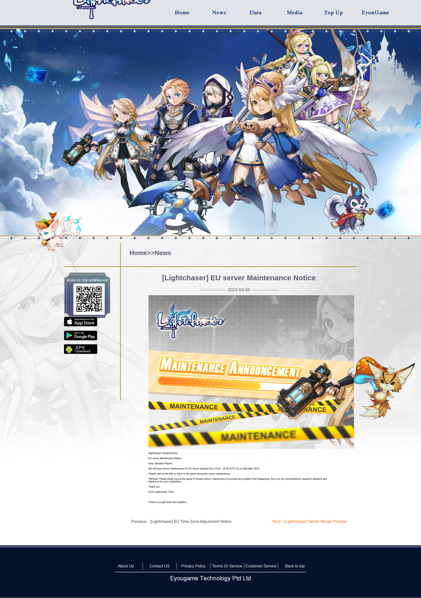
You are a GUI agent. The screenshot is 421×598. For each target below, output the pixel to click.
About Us (126, 566)
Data (268, 15)
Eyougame (380, 15)
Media (305, 15)
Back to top (295, 566)
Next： (309, 521)
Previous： (181, 521)
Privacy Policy (193, 566)
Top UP (342, 15)
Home (138, 253)
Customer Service (260, 566)
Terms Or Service (227, 566)
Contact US (160, 566)
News (163, 253)
